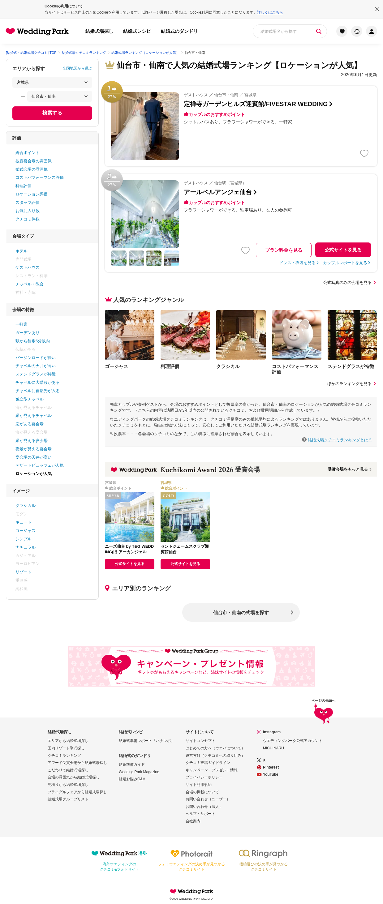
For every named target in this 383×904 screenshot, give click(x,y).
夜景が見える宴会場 (33, 449)
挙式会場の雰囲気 (31, 169)
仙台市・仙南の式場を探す (241, 612)
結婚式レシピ (137, 31)
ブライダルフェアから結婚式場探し (77, 792)
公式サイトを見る (343, 249)
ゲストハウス (27, 267)
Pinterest (271, 767)
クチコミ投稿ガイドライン (208, 762)
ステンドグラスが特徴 (35, 374)
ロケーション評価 (31, 194)
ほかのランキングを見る (352, 383)
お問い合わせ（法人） (204, 806)
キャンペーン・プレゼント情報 (212, 770)
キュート (23, 522)
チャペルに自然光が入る (37, 390)
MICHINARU (273, 748)
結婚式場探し (99, 31)
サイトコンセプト (200, 741)
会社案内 (193, 821)
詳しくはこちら (270, 12)
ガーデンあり (27, 332)
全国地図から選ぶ (77, 68)
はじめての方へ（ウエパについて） (215, 748)
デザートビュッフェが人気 (39, 465)
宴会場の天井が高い (33, 457)
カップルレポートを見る (345, 262)
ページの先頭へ (323, 712)
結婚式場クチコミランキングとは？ (340, 440)
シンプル (23, 539)
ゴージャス (25, 530)
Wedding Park (191, 891)
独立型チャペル (29, 399)
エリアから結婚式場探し (68, 741)
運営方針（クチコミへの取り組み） (215, 755)
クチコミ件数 (27, 219)
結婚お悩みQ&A (132, 779)
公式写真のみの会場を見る (350, 282)
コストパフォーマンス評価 (39, 177)
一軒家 (21, 324)
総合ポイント (27, 152)
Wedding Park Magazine (139, 772)
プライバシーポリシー (204, 777)
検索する (52, 112)
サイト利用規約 (199, 784)
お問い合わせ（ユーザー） (208, 799)
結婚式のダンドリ (179, 31)
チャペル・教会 (29, 284)
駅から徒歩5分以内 (32, 341)
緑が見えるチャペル (33, 415)
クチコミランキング (64, 755)
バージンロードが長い (35, 357)
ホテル (21, 251)
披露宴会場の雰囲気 (33, 161)
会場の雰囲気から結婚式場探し (74, 777)
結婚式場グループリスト (68, 799)
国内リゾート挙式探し (66, 748)
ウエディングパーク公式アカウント (292, 741)
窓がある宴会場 (29, 424)
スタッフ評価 (27, 202)
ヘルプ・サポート (200, 814)
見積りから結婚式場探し (68, 784)
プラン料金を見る (283, 250)
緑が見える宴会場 (31, 440)
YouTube (270, 774)
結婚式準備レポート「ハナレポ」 (146, 741)
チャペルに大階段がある (37, 382)
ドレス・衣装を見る (297, 262)
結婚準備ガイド (132, 764)
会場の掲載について (202, 792)
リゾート (23, 572)
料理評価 (23, 185)
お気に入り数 (27, 210)
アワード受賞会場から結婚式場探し (77, 762)
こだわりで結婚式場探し (68, 770)
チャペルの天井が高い (35, 365)
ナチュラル (25, 547)
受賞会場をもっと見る (350, 469)
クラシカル (25, 505)
